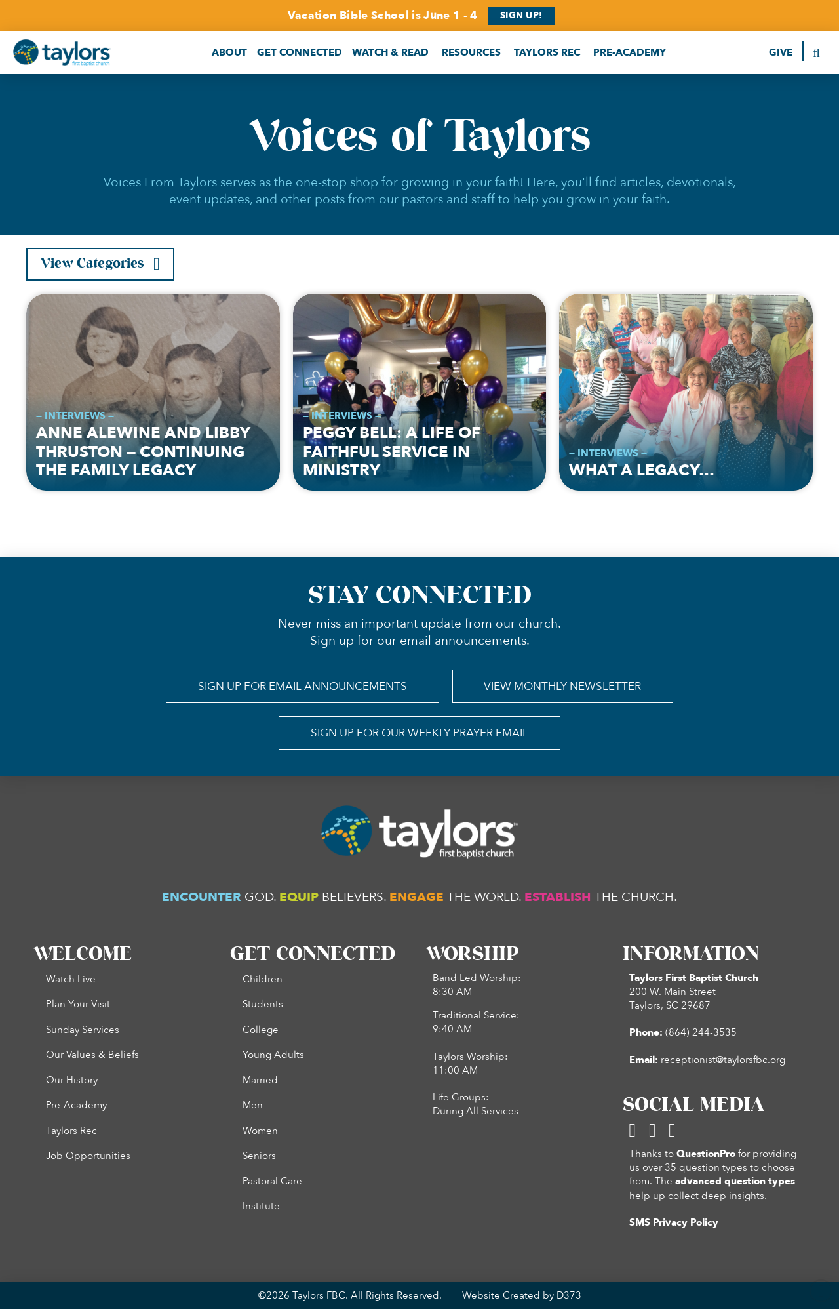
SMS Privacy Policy (673, 1223)
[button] (229, 52)
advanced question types (735, 1181)
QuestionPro (705, 1154)
